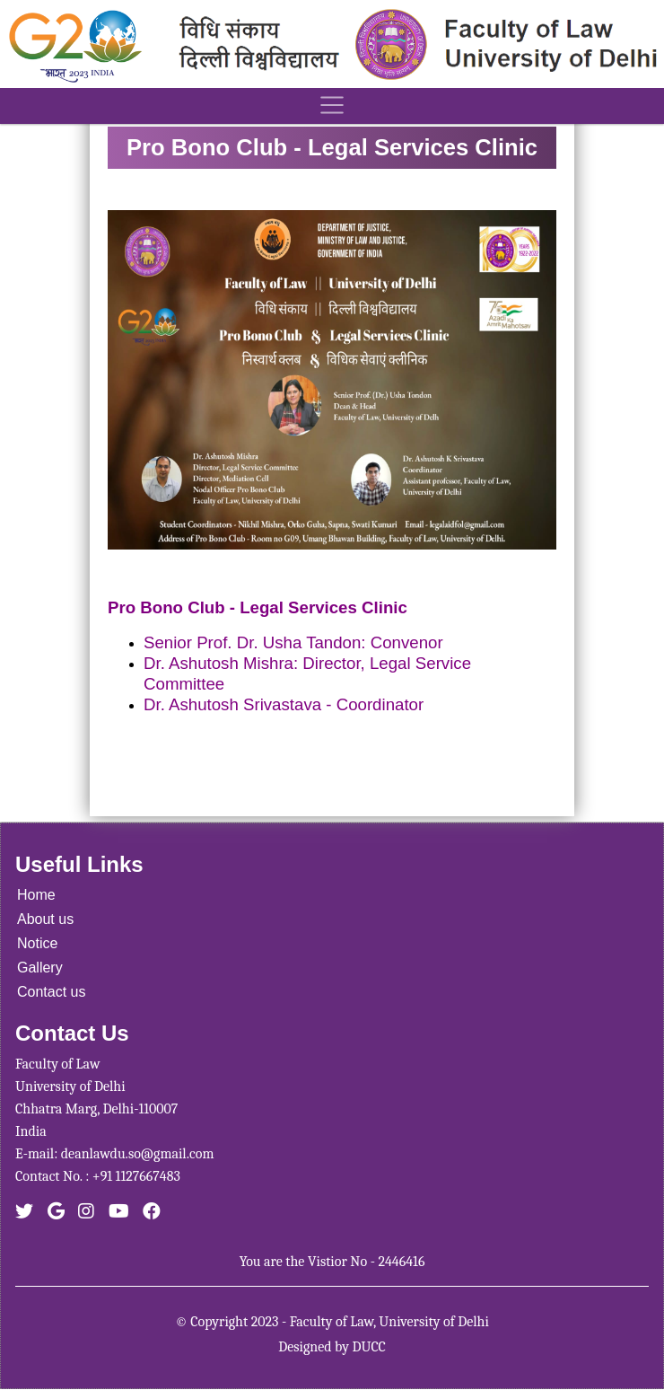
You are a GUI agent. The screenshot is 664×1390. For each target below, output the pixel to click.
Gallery (40, 967)
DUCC (369, 1347)
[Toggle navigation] (332, 106)
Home (36, 894)
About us (45, 919)
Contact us (51, 991)
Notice (37, 943)
